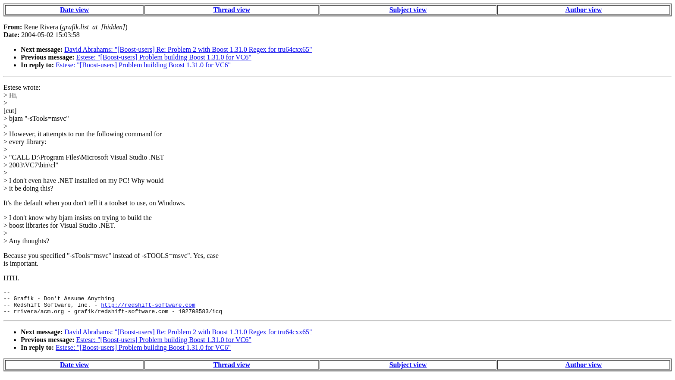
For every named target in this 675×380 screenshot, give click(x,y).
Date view (74, 9)
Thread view (231, 9)
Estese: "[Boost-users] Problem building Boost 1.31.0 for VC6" (163, 57)
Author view (583, 9)
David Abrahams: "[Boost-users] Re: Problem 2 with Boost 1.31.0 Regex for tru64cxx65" (188, 49)
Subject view (408, 9)
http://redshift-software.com (148, 308)
